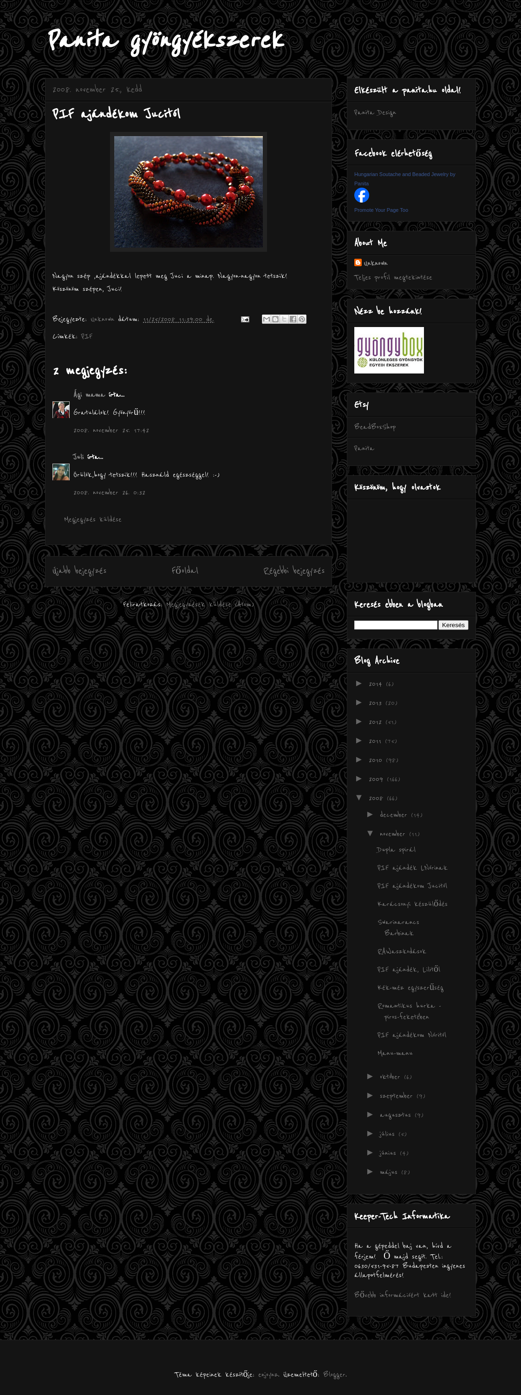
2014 (377, 683)
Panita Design (375, 112)
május (390, 1172)
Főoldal (184, 570)
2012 (377, 722)
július (389, 1134)
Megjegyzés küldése (93, 519)
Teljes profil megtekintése (393, 277)
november (394, 833)
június (390, 1153)
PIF (86, 336)
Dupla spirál (397, 849)
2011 (377, 741)
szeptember (398, 1095)
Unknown (375, 263)
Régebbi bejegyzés (294, 570)
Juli (78, 457)
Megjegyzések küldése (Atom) (210, 604)
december (395, 814)
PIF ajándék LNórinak (413, 867)
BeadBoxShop (375, 427)
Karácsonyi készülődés (413, 904)
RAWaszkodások (402, 951)
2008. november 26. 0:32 (109, 492)
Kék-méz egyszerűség (410, 987)
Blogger (334, 1374)
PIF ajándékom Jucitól (412, 886)
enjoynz (268, 1374)
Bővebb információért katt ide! (402, 1295)
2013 (377, 702)
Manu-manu (395, 1053)
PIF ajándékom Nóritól (412, 1035)
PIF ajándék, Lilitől (409, 969)
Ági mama (89, 395)
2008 (378, 798)
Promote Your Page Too (381, 210)
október (392, 1076)
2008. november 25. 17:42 (111, 430)
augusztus (397, 1115)
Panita (364, 448)
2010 (377, 760)
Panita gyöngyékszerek (163, 40)
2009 (378, 779)
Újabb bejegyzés (79, 570)
